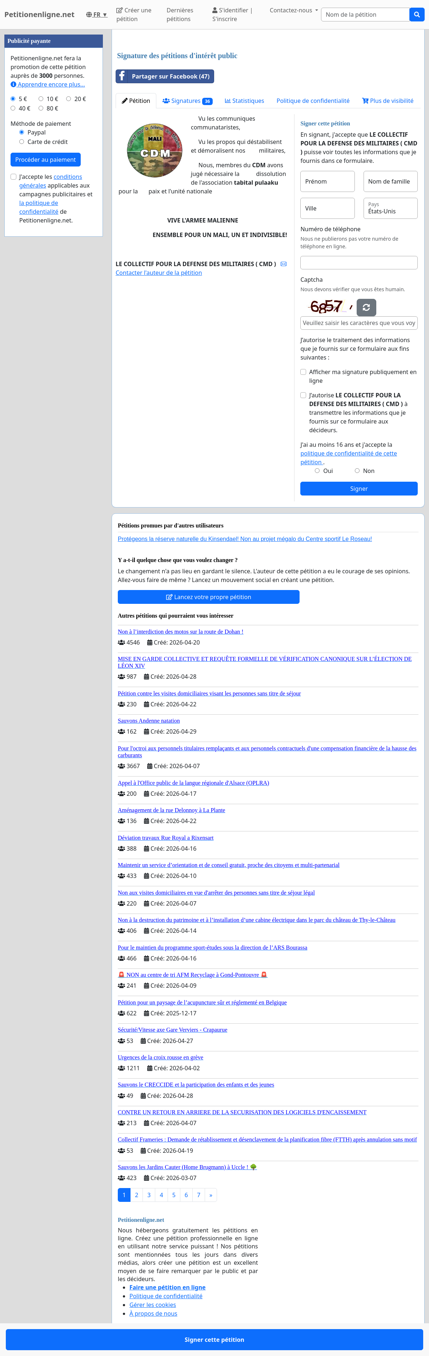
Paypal (37, 132)
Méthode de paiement (41, 124)
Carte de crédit (48, 142)
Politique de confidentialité (313, 101)
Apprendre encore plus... (48, 84)
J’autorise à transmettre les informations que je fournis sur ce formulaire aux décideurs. (358, 412)
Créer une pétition (133, 14)
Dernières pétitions (180, 14)
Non (369, 471)
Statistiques (244, 101)
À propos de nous (153, 1313)
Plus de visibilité (388, 101)
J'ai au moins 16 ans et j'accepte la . (348, 453)
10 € (52, 99)
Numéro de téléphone (330, 229)
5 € (23, 99)
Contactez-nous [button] (292, 10)
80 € (52, 108)
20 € (80, 99)
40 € (25, 108)
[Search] (365, 14)
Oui (328, 471)
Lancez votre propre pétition (208, 597)
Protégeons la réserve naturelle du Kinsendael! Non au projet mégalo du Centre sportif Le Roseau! (245, 539)
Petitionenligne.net (39, 14)
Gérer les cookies (152, 1305)
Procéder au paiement (45, 160)
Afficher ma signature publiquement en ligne (363, 376)
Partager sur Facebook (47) (162, 76)
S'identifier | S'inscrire (232, 14)
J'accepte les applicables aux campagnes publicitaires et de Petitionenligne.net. (55, 198)
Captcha (311, 280)
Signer (359, 489)
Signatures (188, 101)
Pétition (136, 101)
